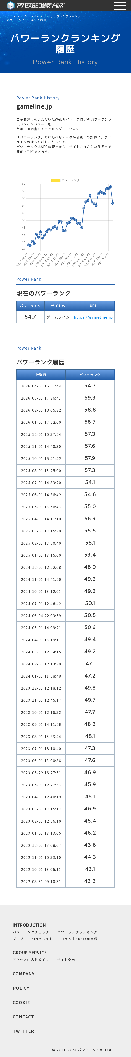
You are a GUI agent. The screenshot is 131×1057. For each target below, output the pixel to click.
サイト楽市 (66, 959)
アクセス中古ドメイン (31, 959)
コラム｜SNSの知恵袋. (80, 938)
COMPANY (24, 973)
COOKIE (21, 1002)
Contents (31, 16)
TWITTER (23, 1031)
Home (11, 16)
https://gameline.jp (93, 317)
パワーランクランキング (64, 16)
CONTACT (23, 1017)
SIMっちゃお (42, 938)
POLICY (21, 988)
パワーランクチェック (31, 932)
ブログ (18, 938)
